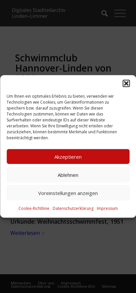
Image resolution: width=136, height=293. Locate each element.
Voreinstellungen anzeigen (68, 192)
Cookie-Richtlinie (33, 208)
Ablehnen (68, 174)
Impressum (107, 208)
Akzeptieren (68, 156)
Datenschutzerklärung (73, 208)
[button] (126, 83)
